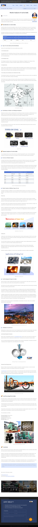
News (31, 5)
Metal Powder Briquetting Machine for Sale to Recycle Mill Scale (10, 486)
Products (17, 5)
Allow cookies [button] (34, 1)
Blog (24, 5)
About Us (27, 5)
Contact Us (35, 5)
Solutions (21, 5)
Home (13, 5)
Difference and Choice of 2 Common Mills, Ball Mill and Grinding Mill (29, 486)
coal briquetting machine (18, 336)
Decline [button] (31, 1)
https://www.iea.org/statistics (10, 476)
